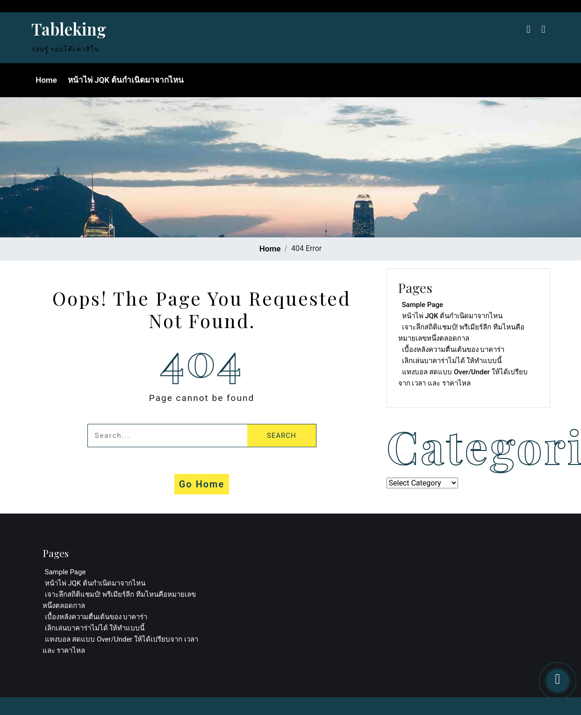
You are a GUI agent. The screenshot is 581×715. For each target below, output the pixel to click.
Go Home (202, 484)
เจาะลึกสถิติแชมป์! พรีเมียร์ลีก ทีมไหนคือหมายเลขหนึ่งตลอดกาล (461, 333)
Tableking (68, 29)
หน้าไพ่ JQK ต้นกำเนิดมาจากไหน (125, 80)
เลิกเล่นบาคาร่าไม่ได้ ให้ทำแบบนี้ (452, 361)
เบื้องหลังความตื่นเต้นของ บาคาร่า (453, 349)
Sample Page (422, 304)
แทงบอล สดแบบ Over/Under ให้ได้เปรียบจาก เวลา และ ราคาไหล (463, 377)
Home (46, 80)
